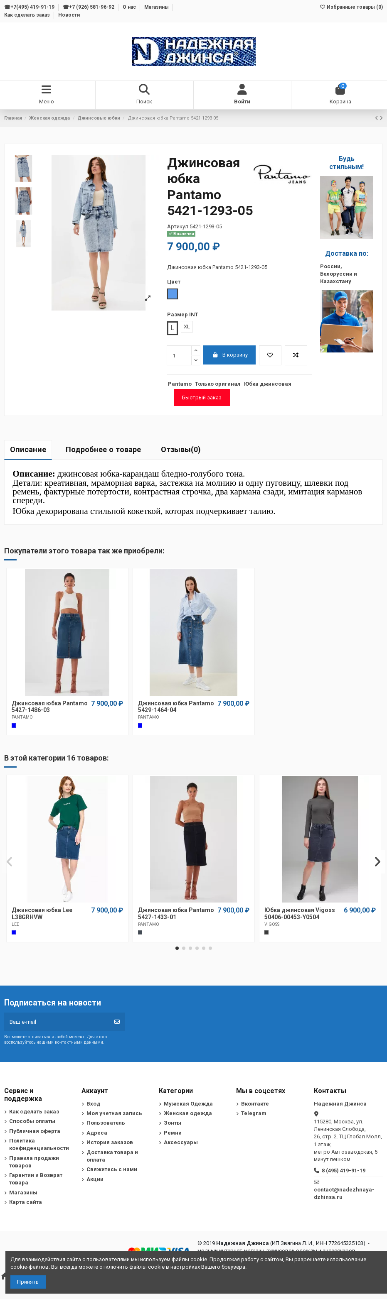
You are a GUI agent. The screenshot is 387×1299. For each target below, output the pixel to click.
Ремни (173, 1133)
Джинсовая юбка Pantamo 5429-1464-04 (176, 707)
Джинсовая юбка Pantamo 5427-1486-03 (50, 707)
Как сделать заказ (27, 15)
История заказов (109, 1142)
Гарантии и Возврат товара (35, 1179)
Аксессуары (181, 1142)
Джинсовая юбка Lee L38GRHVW (42, 913)
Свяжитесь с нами (111, 1169)
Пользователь (105, 1123)
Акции (95, 1179)
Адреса (96, 1133)
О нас (130, 7)
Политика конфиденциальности (39, 1144)
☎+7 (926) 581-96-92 (89, 7)
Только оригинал (217, 384)
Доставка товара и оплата (112, 1156)
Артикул (177, 226)
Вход (93, 1104)
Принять (28, 1282)
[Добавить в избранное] (270, 355)
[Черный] (140, 932)
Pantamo (180, 384)
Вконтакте (255, 1104)
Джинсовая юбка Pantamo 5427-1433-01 (176, 913)
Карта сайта (25, 1202)
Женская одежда (188, 1113)
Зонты (172, 1123)
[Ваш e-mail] (56, 1022)
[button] (177, 948)
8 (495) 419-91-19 (343, 1170)
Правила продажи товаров (34, 1162)
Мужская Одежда (188, 1104)
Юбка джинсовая (267, 384)
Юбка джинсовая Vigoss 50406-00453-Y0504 (299, 913)
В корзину (230, 355)
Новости (69, 15)
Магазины (157, 7)
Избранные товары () (351, 7)
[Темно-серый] (266, 932)
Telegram (253, 1113)
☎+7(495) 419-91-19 (30, 7)
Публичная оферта (34, 1131)
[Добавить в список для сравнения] (296, 355)
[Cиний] (14, 725)
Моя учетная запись (114, 1113)
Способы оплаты (32, 1121)
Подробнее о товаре (103, 449)
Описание (28, 449)
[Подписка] (117, 1022)
